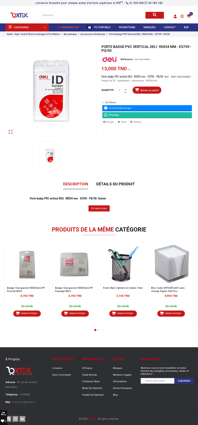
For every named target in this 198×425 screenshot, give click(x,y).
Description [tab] (75, 184)
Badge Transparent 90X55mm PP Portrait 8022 (26, 289)
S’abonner (184, 381)
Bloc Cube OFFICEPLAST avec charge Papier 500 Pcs (168, 289)
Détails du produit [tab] (115, 184)
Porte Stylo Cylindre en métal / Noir (123, 287)
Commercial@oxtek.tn (24, 402)
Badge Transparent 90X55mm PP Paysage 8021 (74, 289)
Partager (110, 122)
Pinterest (137, 122)
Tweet (123, 122)
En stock (27, 306)
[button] (175, 16)
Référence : (127, 59)
